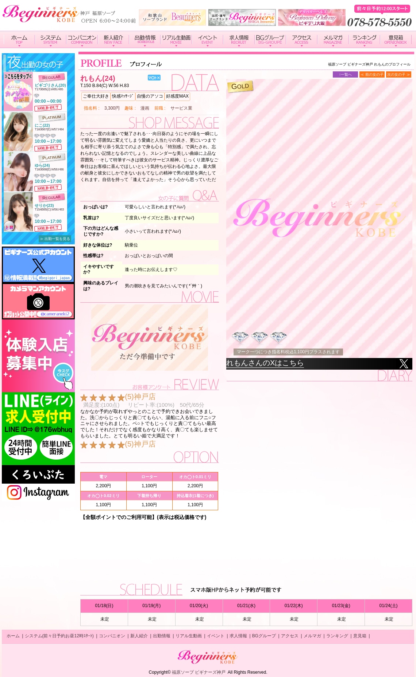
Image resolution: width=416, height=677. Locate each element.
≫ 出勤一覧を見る (55, 239)
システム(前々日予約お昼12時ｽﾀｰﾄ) (59, 635)
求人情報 (238, 635)
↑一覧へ (345, 74)
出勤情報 (161, 635)
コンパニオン (112, 635)
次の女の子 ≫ (398, 74)
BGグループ (264, 635)
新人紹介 (139, 635)
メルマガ (312, 635)
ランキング (337, 635)
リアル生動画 (189, 635)
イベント (215, 635)
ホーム (13, 635)
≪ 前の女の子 (372, 74)
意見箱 (359, 635)
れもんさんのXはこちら (265, 363)
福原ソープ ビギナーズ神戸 (199, 672)
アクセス (289, 635)
